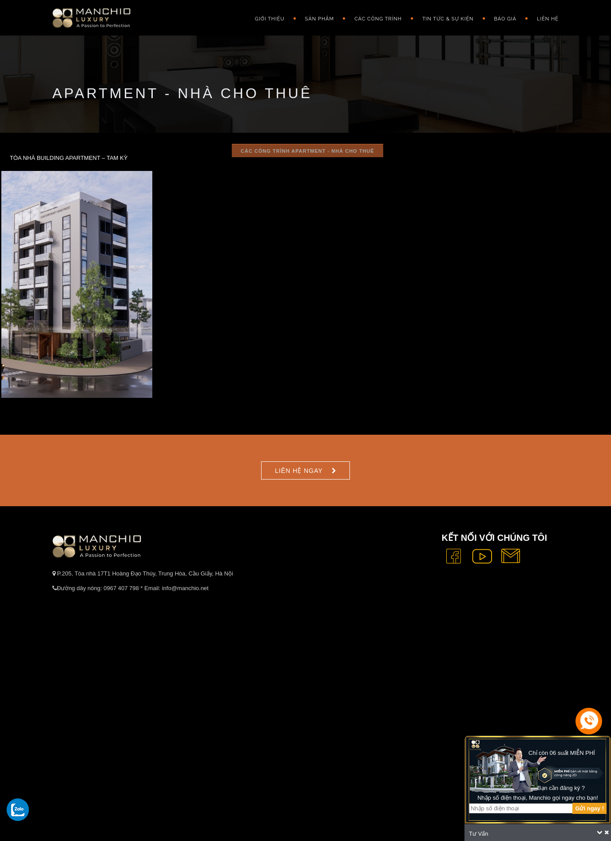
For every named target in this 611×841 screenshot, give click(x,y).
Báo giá (505, 19)
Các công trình (378, 19)
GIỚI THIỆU (270, 19)
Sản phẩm (319, 19)
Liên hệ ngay (299, 470)
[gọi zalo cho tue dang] (18, 809)
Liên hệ (548, 19)
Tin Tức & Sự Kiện (448, 19)
